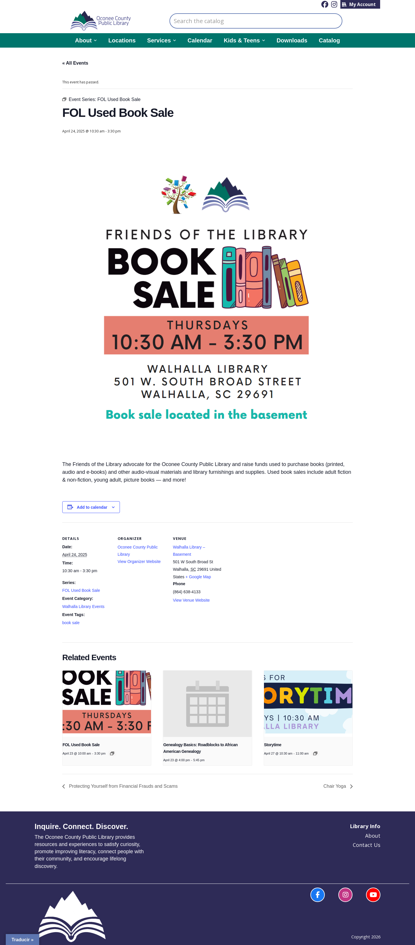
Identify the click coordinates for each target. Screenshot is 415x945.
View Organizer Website (139, 561)
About (372, 835)
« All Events (75, 63)
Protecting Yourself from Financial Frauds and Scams (123, 786)
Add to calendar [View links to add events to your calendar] (92, 507)
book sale (71, 622)
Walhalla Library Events (83, 606)
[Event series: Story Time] (315, 753)
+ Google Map (198, 577)
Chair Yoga (335, 786)
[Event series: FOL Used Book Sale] (112, 753)
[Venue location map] (258, 562)
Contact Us (366, 844)
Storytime (272, 744)
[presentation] (107, 704)
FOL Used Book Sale (81, 590)
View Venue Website (191, 600)
